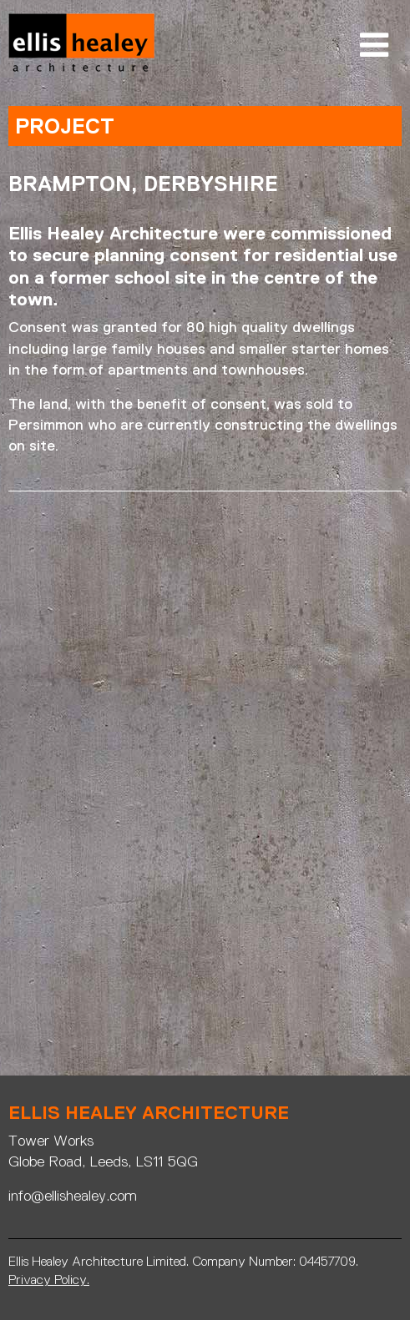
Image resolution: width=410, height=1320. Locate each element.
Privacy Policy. (48, 1279)
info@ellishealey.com (72, 1195)
